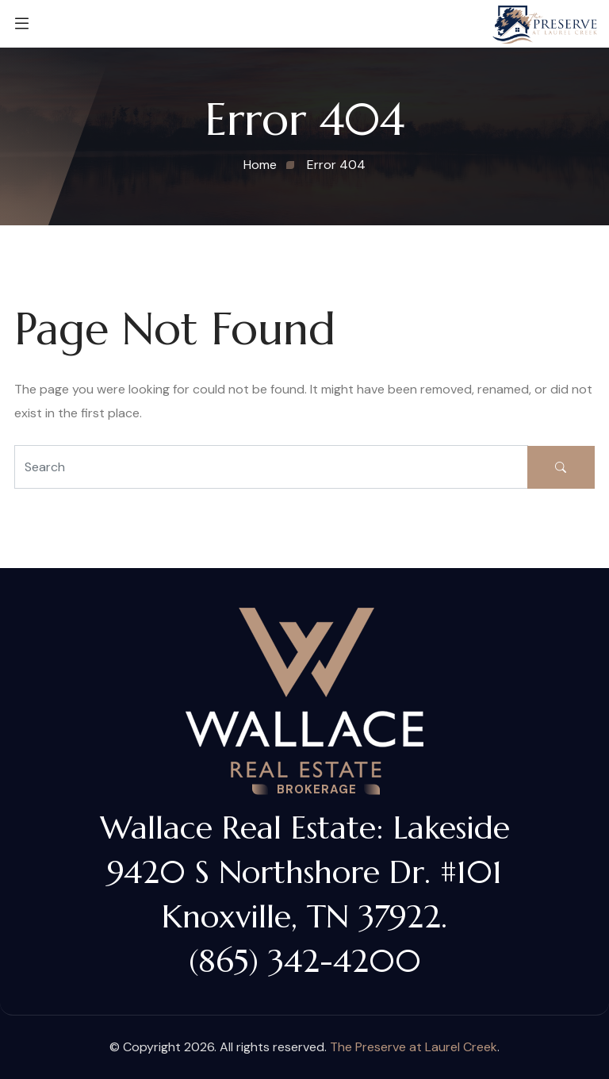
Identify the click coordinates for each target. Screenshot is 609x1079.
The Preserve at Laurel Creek (413, 1047)
